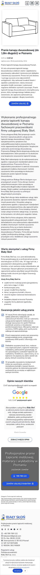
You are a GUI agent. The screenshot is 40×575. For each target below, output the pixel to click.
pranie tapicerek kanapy (29, 501)
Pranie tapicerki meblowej (14, 496)
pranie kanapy (8, 498)
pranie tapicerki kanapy (7, 503)
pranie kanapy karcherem (8, 500)
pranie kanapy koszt (21, 500)
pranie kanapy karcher (30, 498)
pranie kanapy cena (17, 498)
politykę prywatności (22, 567)
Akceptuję (17, 571)
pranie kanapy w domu (15, 501)
